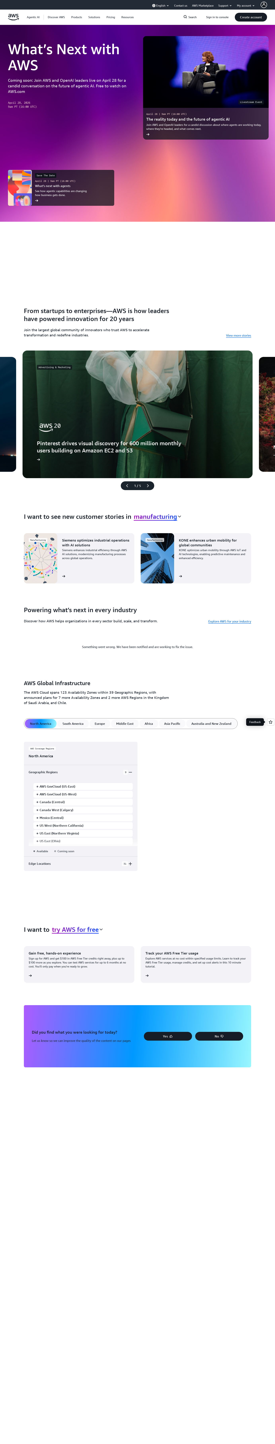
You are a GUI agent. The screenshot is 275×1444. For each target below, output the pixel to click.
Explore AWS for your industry (229, 621)
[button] (56, 17)
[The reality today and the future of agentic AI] (206, 88)
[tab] (41, 723)
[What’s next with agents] (61, 188)
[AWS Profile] (264, 5)
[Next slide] (149, 485)
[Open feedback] (270, 722)
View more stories (238, 335)
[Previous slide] (125, 485)
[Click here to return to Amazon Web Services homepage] (13, 19)
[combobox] (157, 516)
